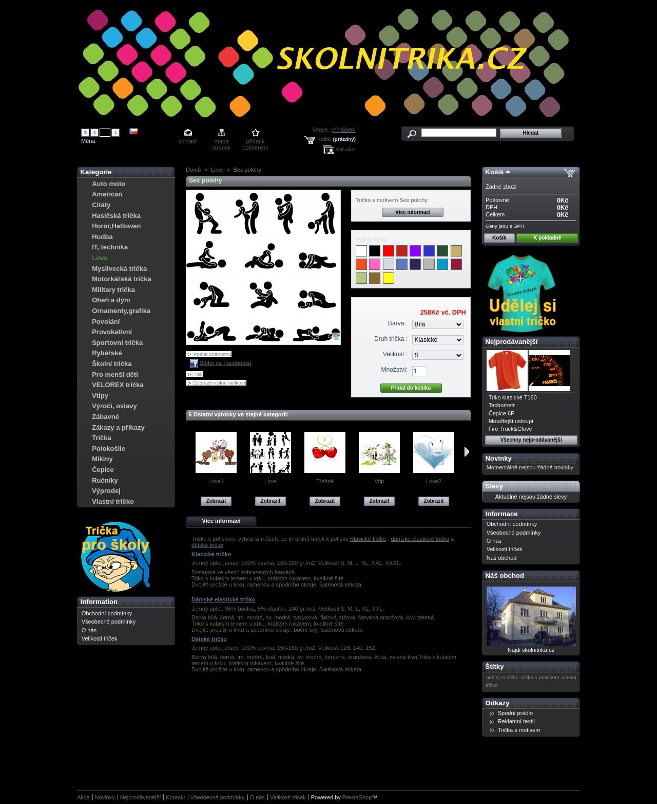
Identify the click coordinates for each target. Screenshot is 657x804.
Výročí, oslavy (114, 406)
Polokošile (108, 448)
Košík (495, 172)
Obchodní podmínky (107, 613)
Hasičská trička (116, 216)
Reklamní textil (516, 721)
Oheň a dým (111, 300)
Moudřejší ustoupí (511, 421)
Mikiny (102, 459)
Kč (105, 132)
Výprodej (106, 491)
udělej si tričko (502, 677)
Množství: (394, 369)
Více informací (412, 212)
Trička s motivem (519, 730)
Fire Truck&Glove (510, 429)
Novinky (499, 458)
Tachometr (502, 405)
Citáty (101, 205)
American (107, 194)
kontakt (188, 141)
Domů (193, 170)
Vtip (379, 481)
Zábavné (105, 417)
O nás (89, 630)
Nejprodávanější (512, 341)
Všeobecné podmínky (109, 621)
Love (99, 258)
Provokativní (112, 332)
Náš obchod (502, 558)
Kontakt (175, 797)
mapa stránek (221, 142)
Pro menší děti (115, 374)
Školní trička (111, 364)
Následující (467, 451)
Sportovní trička (117, 342)
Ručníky (105, 480)
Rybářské (107, 353)
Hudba (102, 237)
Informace (502, 514)
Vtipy (100, 395)
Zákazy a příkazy (118, 427)
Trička (101, 438)
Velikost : (395, 354)
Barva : (398, 323)
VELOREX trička (117, 385)
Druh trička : (391, 338)
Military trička (113, 290)
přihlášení (343, 129)
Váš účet (346, 149)
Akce (83, 797)
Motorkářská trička (121, 279)
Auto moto (108, 184)
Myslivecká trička (119, 268)
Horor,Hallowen (116, 226)
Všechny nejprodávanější (531, 440)
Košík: (324, 139)
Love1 (216, 481)
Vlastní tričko (113, 501)
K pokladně (547, 238)
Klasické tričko (368, 539)
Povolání (106, 321)
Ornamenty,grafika (121, 311)
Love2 (433, 481)
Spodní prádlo (515, 713)
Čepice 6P (502, 413)
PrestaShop (357, 797)
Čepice (103, 469)
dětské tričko (207, 545)
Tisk (198, 374)
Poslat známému (212, 354)
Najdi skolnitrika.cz (531, 650)
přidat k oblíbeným (255, 142)
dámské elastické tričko (420, 539)
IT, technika (110, 247)
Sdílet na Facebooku (226, 363)
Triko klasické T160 (513, 397)
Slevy (494, 486)
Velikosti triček (100, 638)
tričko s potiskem (540, 677)
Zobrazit (216, 501)
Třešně (325, 481)
